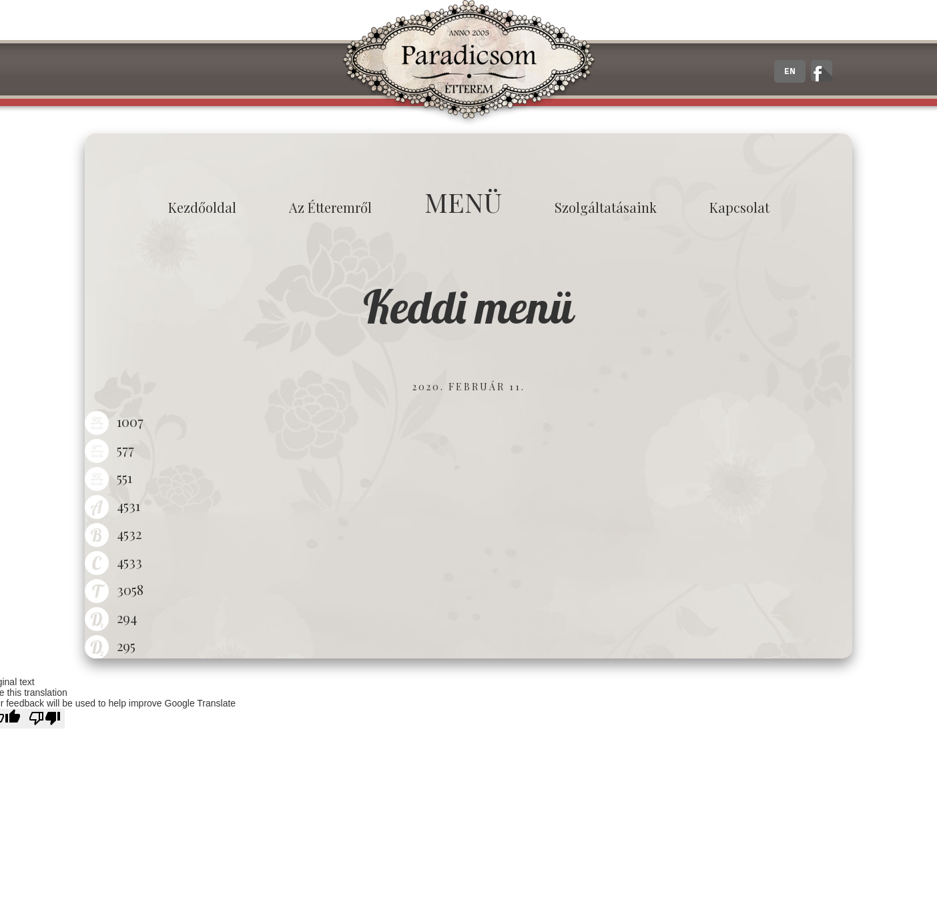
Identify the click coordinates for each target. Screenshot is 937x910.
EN (790, 71)
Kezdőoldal (202, 207)
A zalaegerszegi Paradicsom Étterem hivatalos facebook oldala (821, 70)
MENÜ (463, 201)
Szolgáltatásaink (606, 207)
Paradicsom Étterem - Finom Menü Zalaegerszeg (468, 63)
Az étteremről (330, 207)
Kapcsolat (739, 207)
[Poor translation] (45, 719)
